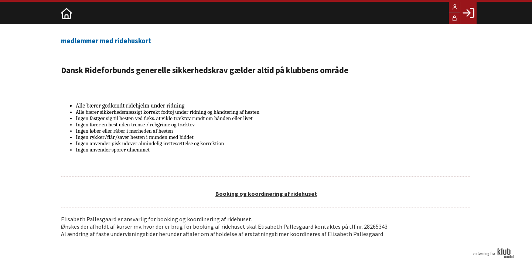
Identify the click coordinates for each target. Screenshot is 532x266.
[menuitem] (66, 13)
